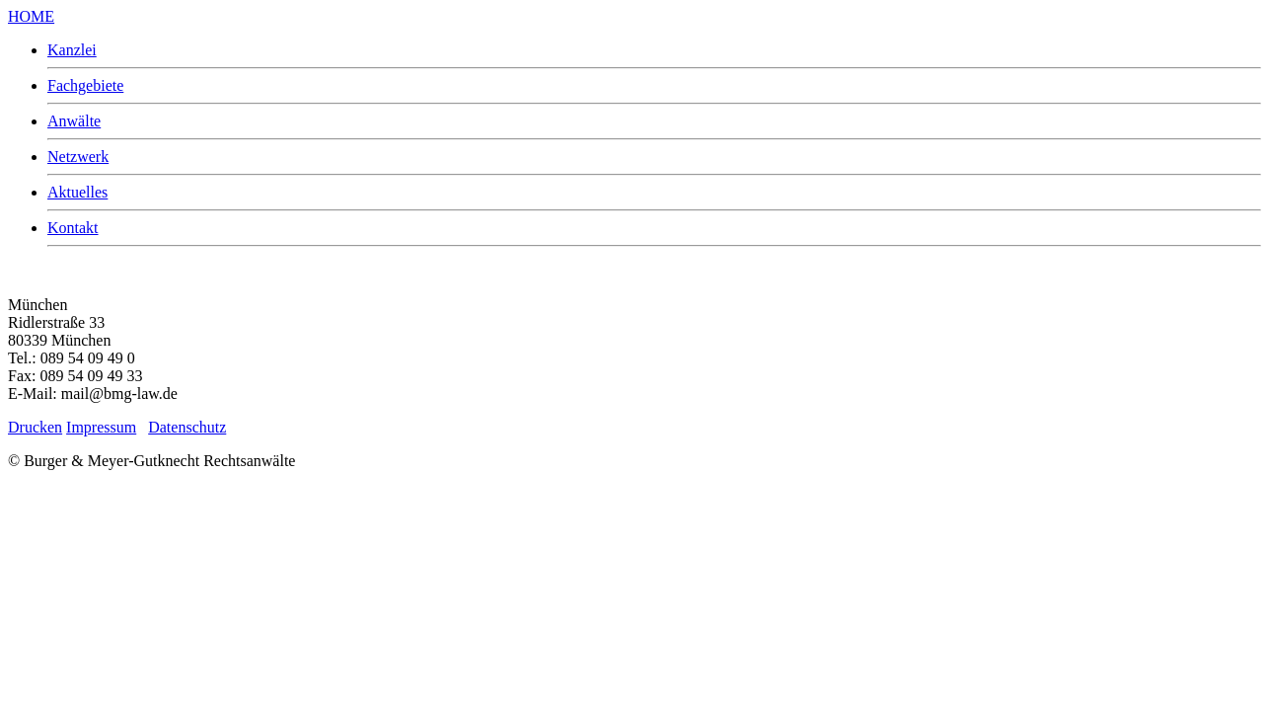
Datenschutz (187, 427)
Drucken (35, 427)
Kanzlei (72, 49)
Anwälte (74, 121)
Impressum (101, 427)
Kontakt (73, 227)
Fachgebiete (85, 85)
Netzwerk (78, 156)
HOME (31, 16)
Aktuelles (77, 192)
